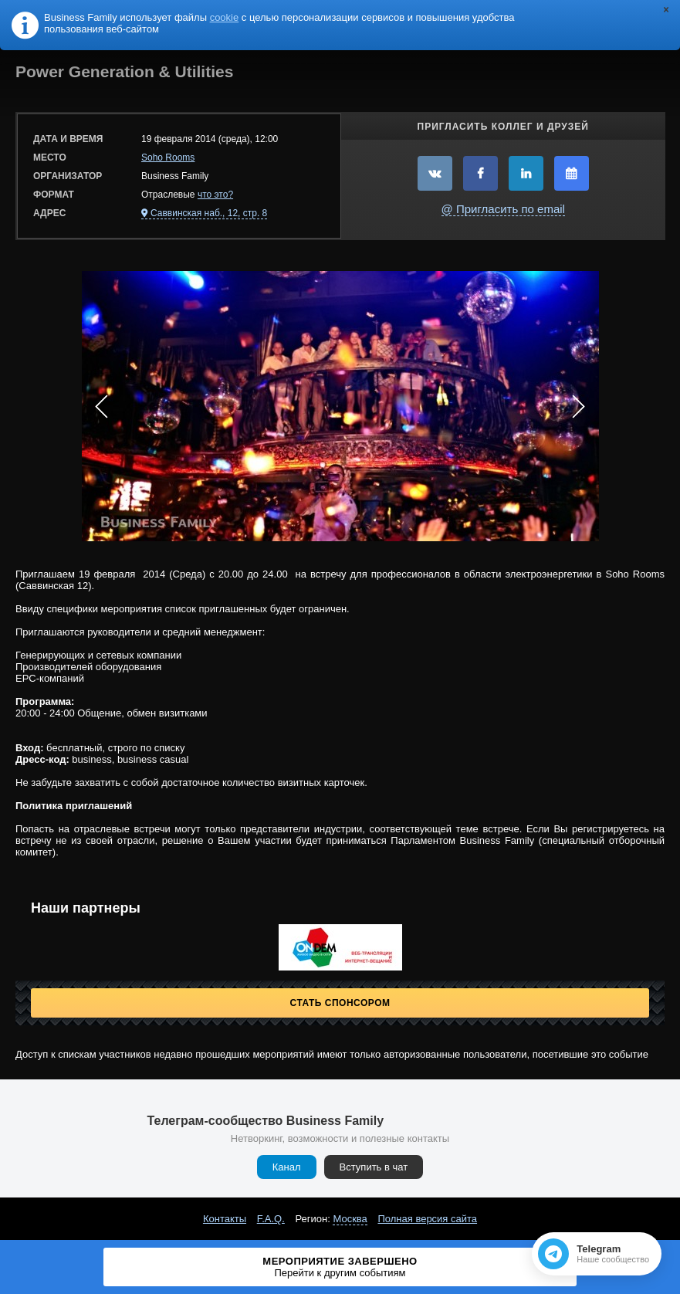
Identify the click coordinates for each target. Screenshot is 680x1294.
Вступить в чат (374, 1167)
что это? (215, 194)
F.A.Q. (271, 1219)
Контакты (224, 1219)
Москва (350, 1219)
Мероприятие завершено (340, 1267)
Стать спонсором (340, 1003)
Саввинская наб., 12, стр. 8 (209, 213)
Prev (102, 406)
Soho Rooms (168, 157)
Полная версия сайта (427, 1219)
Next (579, 406)
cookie (224, 17)
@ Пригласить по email (503, 208)
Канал (286, 1167)
